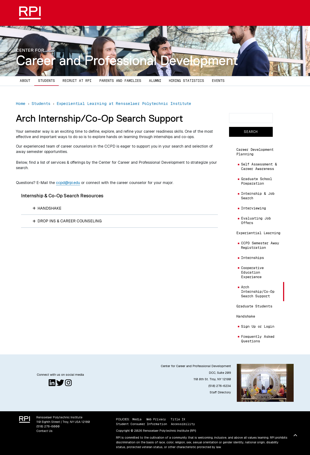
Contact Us (44, 431)
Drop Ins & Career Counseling (67, 220)
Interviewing (253, 208)
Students (46, 80)
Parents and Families (120, 80)
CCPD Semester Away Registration (260, 245)
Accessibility (183, 424)
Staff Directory (220, 392)
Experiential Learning (258, 233)
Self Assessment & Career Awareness (259, 166)
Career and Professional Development (127, 60)
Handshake (245, 316)
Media (137, 419)
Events (218, 80)
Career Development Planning (255, 151)
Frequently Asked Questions (257, 338)
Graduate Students (254, 306)
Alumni (155, 80)
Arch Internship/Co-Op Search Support (257, 291)
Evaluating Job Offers (256, 220)
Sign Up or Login (257, 326)
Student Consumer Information (141, 424)
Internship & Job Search (257, 195)
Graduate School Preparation (256, 181)
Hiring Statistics (186, 80)
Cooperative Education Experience (252, 272)
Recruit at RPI (77, 80)
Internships (252, 258)
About (25, 80)
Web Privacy (156, 419)
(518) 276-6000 (48, 426)
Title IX (177, 419)
